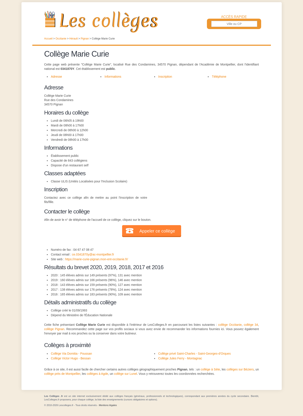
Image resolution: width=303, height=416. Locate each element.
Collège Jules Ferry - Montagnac (180, 358)
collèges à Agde (97, 373)
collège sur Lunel (125, 373)
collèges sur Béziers (240, 369)
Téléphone (219, 76)
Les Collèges (151, 22)
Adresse (56, 76)
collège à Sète (210, 369)
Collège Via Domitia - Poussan (71, 353)
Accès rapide (234, 17)
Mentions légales (108, 405)
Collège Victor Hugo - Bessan (71, 358)
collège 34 (251, 324)
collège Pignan (54, 329)
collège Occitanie (230, 324)
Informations (113, 76)
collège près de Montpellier (62, 373)
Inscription (165, 76)
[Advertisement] (203, 113)
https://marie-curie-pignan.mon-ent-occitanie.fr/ (96, 259)
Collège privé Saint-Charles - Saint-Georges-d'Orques (194, 353)
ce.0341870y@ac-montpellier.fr (93, 254)
